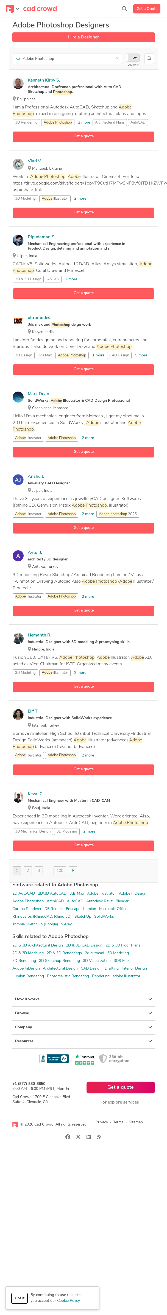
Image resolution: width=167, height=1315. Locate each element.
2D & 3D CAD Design (84, 945)
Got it (19, 1298)
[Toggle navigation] (12, 9)
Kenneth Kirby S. (44, 80)
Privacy (102, 1122)
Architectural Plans (109, 122)
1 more (98, 355)
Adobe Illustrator (101, 894)
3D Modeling (25, 198)
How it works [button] (83, 999)
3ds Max (45, 355)
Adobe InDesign (132, 894)
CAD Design (119, 355)
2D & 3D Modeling (28, 953)
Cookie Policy (68, 1301)
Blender (122, 901)
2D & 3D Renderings (64, 953)
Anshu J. (36, 476)
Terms (118, 1122)
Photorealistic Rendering (68, 976)
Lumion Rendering (28, 976)
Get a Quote (147, 9)
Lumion (89, 909)
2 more (84, 123)
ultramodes (39, 318)
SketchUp (82, 917)
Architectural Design (60, 969)
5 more (141, 355)
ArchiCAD (55, 901)
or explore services (120, 1102)
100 (60, 871)
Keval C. (36, 794)
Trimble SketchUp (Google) (35, 924)
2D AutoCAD (23, 894)
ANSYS (53, 279)
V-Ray (66, 924)
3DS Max (121, 961)
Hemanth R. (39, 635)
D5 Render (53, 909)
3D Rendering (26, 122)
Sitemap (136, 1122)
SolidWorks (104, 917)
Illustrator (55, 198)
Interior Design (134, 969)
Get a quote (84, 136)
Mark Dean (38, 394)
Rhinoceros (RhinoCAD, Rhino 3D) (41, 917)
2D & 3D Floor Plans (122, 945)
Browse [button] (83, 1013)
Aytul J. (35, 553)
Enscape (73, 909)
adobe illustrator (126, 976)
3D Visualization (97, 961)
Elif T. (33, 711)
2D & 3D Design (28, 279)
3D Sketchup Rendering (59, 961)
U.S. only (133, 64)
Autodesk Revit (99, 901)
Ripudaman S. (41, 237)
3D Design (23, 355)
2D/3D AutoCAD (52, 894)
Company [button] (83, 1027)
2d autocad (94, 953)
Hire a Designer (83, 37)
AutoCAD (138, 122)
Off (135, 58)
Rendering (101, 976)
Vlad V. (35, 161)
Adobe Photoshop (28, 901)
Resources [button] (83, 1041)
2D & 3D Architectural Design (37, 945)
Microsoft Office (113, 909)
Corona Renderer (26, 909)
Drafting (112, 969)
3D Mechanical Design (33, 831)
